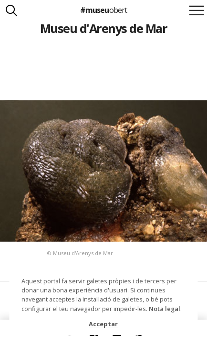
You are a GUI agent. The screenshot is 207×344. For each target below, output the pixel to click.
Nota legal (164, 308)
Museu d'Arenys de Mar (103, 28)
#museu (103, 10)
